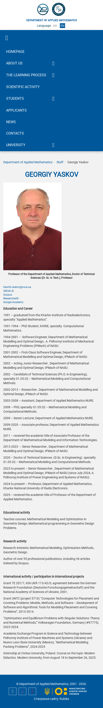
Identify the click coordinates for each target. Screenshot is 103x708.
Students (15, 98)
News (11, 122)
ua (55, 25)
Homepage (15, 52)
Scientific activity (23, 87)
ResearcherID (11, 298)
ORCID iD (8, 291)
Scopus (7, 294)
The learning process (26, 75)
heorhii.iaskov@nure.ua (17, 287)
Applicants (16, 110)
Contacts (15, 133)
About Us (14, 63)
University (15, 145)
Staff (60, 162)
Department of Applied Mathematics (27, 162)
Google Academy (13, 302)
